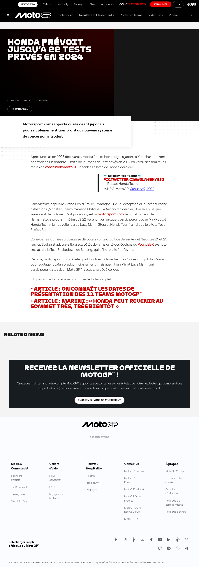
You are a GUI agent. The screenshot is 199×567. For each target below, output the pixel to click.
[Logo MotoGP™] (32, 15)
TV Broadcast (19, 487)
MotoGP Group (174, 471)
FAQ (52, 487)
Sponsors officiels (16, 477)
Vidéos (173, 15)
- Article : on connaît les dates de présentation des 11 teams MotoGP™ (86, 291)
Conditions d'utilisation (172, 491)
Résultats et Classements (96, 15)
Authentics (107, 4)
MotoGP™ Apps (20, 501)
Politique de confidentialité (174, 502)
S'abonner (161, 4)
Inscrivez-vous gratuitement (99, 400)
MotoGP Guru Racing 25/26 (132, 509)
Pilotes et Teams (131, 15)
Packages (79, 4)
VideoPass (155, 15)
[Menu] (7, 15)
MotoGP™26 (28, 4)
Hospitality (62, 4)
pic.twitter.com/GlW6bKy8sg (133, 179)
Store (93, 4)
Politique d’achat (175, 511)
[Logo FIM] (191, 4)
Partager (19, 108)
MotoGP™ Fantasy (134, 471)
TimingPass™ (18, 494)
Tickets (47, 4)
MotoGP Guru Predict (132, 498)
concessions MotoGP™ (62, 167)
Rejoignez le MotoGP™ (56, 496)
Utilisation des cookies (173, 480)
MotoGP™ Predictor (129, 480)
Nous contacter (55, 477)
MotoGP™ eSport (134, 489)
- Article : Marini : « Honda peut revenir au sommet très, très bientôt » (97, 303)
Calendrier (66, 15)
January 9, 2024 (142, 189)
